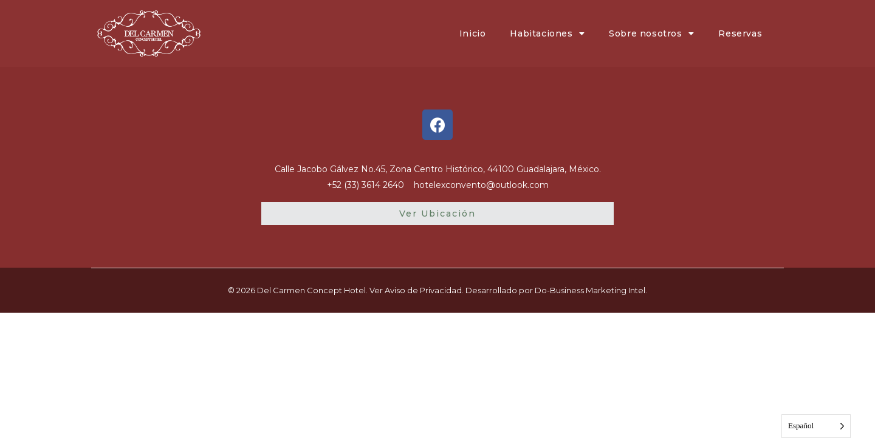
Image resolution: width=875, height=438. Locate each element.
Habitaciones (547, 33)
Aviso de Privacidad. (424, 290)
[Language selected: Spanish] (816, 426)
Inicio (472, 33)
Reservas (740, 33)
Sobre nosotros (651, 33)
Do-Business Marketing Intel (590, 290)
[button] (437, 213)
